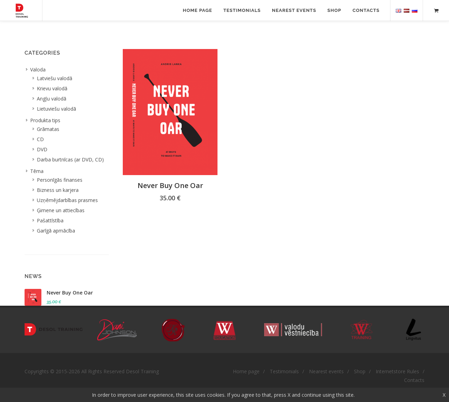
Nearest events (294, 10)
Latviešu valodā (54, 78)
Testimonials (242, 10)
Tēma (36, 171)
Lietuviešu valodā (56, 108)
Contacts (366, 10)
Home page (197, 10)
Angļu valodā (51, 98)
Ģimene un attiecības (61, 210)
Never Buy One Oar (170, 185)
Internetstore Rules (397, 371)
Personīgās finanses (59, 179)
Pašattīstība (50, 220)
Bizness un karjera (58, 190)
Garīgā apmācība (56, 230)
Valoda (38, 69)
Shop (334, 10)
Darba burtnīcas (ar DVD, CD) (70, 159)
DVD (42, 149)
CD (40, 139)
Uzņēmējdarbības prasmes (67, 200)
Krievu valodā (52, 88)
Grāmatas (48, 129)
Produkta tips (45, 120)
